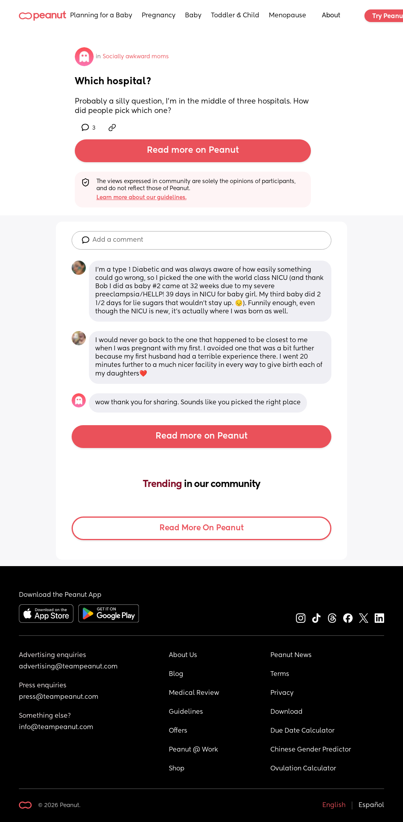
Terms (279, 674)
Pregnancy (159, 16)
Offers (178, 731)
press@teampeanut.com (58, 697)
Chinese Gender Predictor (310, 750)
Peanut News (291, 655)
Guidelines (186, 712)
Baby (193, 16)
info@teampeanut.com (56, 727)
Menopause (287, 16)
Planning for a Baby (101, 16)
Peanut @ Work (193, 750)
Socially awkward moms (136, 56)
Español (371, 805)
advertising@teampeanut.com (68, 667)
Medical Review (194, 693)
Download (286, 712)
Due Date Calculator (302, 731)
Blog (176, 674)
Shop (177, 769)
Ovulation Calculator (303, 769)
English (334, 805)
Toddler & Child (235, 16)
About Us (183, 655)
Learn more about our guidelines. (141, 197)
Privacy (282, 693)
